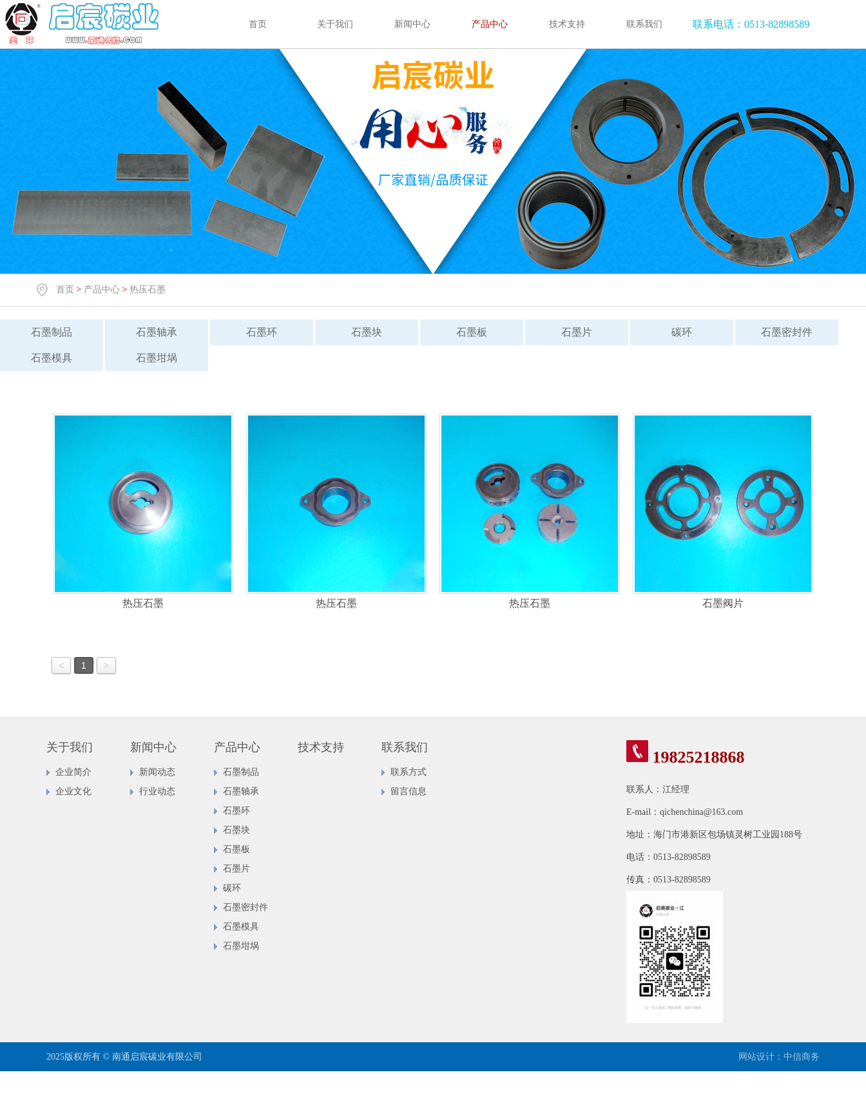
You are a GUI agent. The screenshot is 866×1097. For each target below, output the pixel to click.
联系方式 (408, 772)
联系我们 (644, 24)
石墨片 (576, 332)
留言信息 (408, 791)
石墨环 (261, 332)
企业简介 (73, 772)
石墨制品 (51, 332)
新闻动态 (157, 772)
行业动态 (157, 791)
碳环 (681, 332)
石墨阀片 (723, 603)
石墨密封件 (787, 332)
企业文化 (73, 791)
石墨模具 (51, 357)
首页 (258, 24)
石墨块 (366, 332)
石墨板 (471, 332)
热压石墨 (148, 289)
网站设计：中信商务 (779, 1057)
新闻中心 (412, 24)
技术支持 (567, 24)
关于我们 (335, 24)
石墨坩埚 (156, 357)
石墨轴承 (156, 332)
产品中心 (490, 24)
